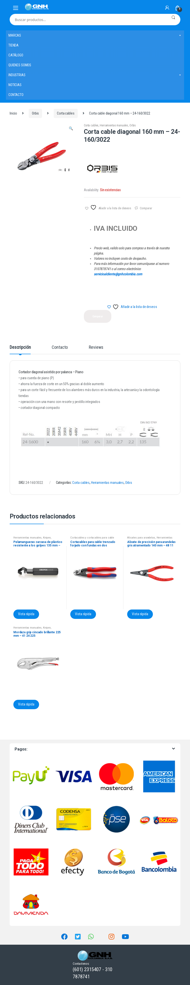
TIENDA (13, 45)
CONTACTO (16, 95)
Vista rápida (26, 614)
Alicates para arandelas (141, 537)
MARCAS (95, 35)
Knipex (47, 537)
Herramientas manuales (114, 125)
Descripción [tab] (20, 347)
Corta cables (65, 113)
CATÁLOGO (15, 55)
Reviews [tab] (96, 347)
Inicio (13, 113)
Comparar (146, 208)
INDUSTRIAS (95, 75)
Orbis (35, 113)
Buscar (173, 19)
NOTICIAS (15, 85)
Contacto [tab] (60, 347)
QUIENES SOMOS (19, 65)
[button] (70, 129)
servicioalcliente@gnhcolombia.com (118, 274)
